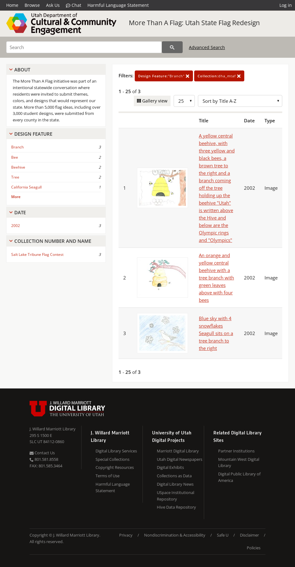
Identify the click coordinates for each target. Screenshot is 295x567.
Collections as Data (174, 476)
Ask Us (53, 5)
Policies (253, 548)
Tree (15, 177)
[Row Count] (184, 101)
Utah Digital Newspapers (179, 459)
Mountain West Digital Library (238, 462)
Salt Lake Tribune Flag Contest (37, 254)
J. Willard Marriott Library (53, 429)
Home (12, 5)
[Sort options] (240, 101)
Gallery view (154, 101)
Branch (17, 147)
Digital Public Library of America (239, 477)
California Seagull (26, 187)
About (22, 69)
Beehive (18, 167)
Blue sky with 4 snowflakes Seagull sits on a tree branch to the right (216, 333)
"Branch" (164, 76)
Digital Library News (175, 484)
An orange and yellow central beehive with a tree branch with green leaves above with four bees (216, 277)
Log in (285, 5)
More (16, 196)
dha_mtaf (219, 76)
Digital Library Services (116, 451)
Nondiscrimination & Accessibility (174, 535)
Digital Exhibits (170, 467)
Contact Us (42, 453)
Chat (73, 5)
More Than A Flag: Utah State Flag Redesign (194, 22)
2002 (15, 225)
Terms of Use (107, 476)
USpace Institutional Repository (175, 496)
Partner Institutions (236, 451)
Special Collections (112, 459)
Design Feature (33, 134)
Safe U (222, 535)
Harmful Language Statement (118, 5)
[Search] (84, 47)
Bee (14, 157)
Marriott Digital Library (178, 451)
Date (20, 212)
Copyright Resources (115, 467)
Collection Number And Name (52, 241)
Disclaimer (249, 535)
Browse (32, 5)
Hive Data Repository (176, 507)
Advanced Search (207, 47)
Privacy (126, 535)
